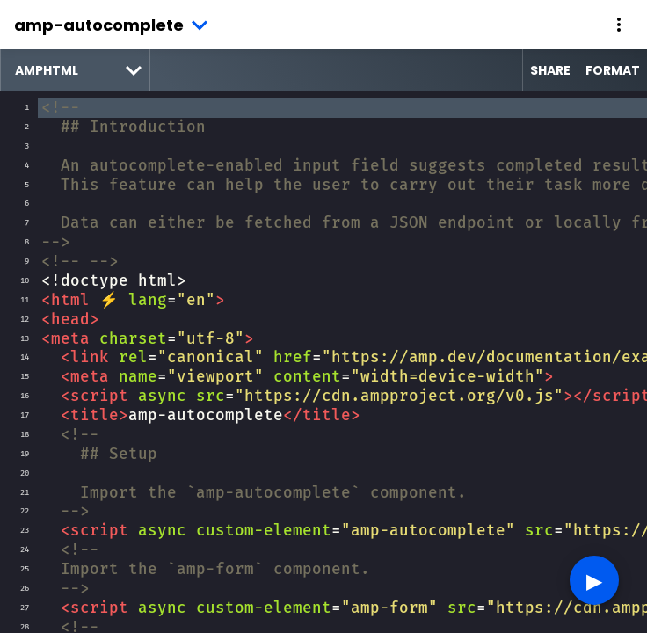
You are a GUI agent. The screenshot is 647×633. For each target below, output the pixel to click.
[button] (619, 25)
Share (550, 70)
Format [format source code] (612, 70)
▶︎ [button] (594, 579)
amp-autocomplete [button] (99, 25)
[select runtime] (75, 70)
